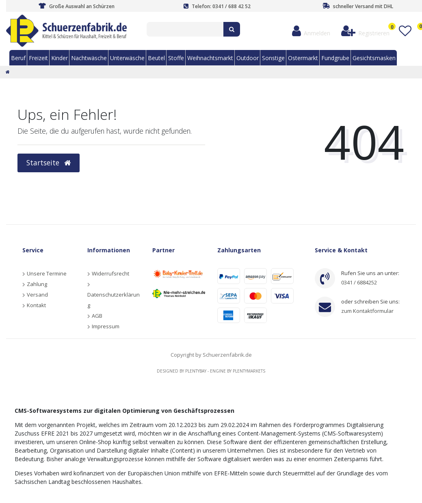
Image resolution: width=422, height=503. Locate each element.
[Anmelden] (311, 31)
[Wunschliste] (405, 31)
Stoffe (176, 58)
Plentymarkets (249, 371)
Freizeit (38, 58)
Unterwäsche (127, 58)
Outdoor (247, 58)
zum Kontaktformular (367, 310)
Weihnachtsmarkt (210, 58)
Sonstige (273, 58)
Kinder (59, 58)
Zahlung (37, 284)
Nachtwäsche (89, 58)
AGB (97, 315)
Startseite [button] (48, 162)
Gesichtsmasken (374, 58)
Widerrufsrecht (110, 273)
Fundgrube (335, 58)
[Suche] (231, 29)
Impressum (105, 326)
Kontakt (36, 305)
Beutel (156, 58)
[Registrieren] (365, 31)
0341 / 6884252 (359, 282)
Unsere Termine (47, 273)
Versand (37, 294)
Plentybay (195, 371)
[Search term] (185, 29)
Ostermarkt (303, 58)
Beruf (18, 58)
